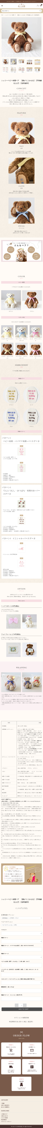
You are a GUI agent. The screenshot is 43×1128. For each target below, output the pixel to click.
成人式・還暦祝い (5, 1107)
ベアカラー (4, 929)
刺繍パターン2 (5, 953)
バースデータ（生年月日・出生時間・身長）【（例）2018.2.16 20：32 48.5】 (20, 970)
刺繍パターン (4, 937)
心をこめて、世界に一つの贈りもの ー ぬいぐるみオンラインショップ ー (21, 1)
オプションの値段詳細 (21, 1017)
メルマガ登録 (4, 1118)
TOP (2, 15)
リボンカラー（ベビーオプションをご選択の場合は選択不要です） (18, 979)
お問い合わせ (4, 1116)
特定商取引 (4, 1119)
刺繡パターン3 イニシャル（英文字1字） (12, 995)
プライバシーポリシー (6, 1121)
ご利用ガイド (4, 1114)
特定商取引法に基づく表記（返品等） (21, 1021)
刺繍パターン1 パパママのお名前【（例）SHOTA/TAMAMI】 (17, 945)
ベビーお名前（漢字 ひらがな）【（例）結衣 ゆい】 (15, 961)
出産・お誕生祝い (5, 1105)
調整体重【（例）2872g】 (7, 987)
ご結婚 (2, 1103)
